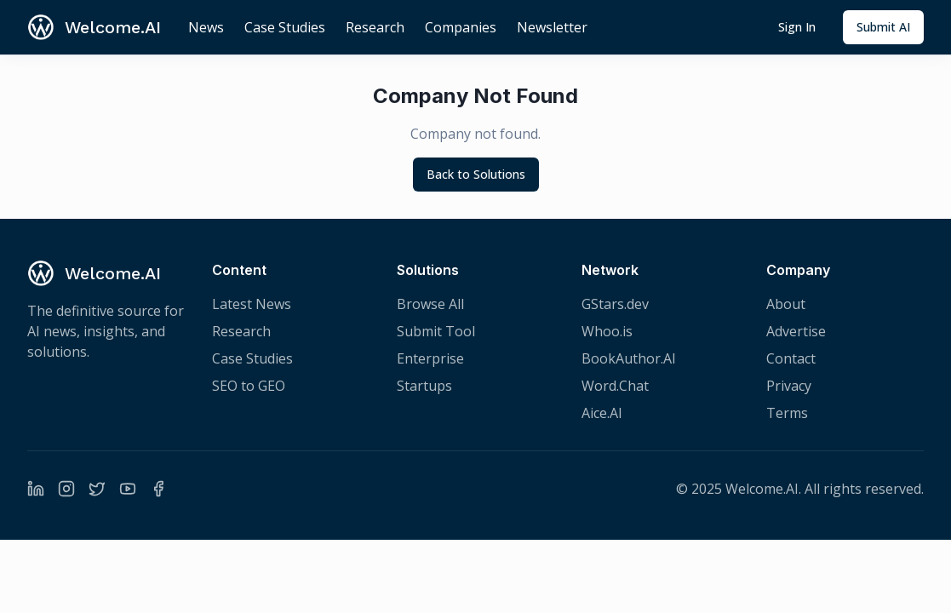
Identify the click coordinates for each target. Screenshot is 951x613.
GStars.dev (615, 304)
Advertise (796, 331)
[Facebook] (158, 488)
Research (375, 27)
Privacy (788, 385)
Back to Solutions (476, 174)
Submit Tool (436, 331)
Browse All (430, 304)
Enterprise (430, 358)
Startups (424, 385)
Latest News (251, 304)
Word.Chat (615, 385)
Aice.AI (601, 413)
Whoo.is (607, 331)
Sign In (797, 27)
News (206, 27)
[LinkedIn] (35, 488)
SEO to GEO (248, 385)
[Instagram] (66, 488)
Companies (460, 27)
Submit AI (883, 27)
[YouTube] (127, 488)
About (785, 304)
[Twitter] (97, 488)
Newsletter (552, 27)
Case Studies (284, 27)
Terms (787, 413)
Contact (791, 358)
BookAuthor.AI (628, 358)
